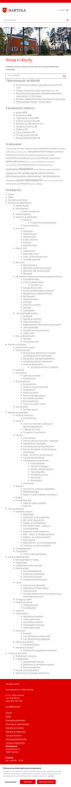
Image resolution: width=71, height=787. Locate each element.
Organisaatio (21, 562)
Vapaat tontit (21, 248)
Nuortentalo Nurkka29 (33, 398)
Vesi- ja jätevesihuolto (25, 336)
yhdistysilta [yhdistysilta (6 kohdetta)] (23, 183)
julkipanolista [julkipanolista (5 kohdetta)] (54, 158)
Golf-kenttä (36, 477)
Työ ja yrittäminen (24, 132)
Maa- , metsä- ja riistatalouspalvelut (39, 534)
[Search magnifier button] (67, 20)
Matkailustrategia (31, 491)
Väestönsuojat (29, 236)
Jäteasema (27, 273)
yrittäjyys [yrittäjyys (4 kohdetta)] (39, 184)
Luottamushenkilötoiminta (35, 579)
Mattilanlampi (29, 296)
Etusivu (11, 194)
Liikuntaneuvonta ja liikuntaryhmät (38, 446)
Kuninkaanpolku (38, 463)
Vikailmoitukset (22, 205)
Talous (18, 582)
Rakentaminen (21, 208)
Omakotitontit (29, 251)
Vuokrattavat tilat (23, 500)
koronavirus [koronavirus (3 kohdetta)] (34, 162)
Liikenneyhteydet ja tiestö (26, 313)
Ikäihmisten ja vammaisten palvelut (38, 664)
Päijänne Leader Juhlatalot (34, 503)
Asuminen (19, 228)
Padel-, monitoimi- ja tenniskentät (38, 455)
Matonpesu (28, 231)
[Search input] (34, 20)
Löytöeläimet (29, 310)
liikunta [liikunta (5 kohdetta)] (42, 169)
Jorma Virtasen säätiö (25, 347)
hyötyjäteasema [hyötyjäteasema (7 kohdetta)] (36, 151)
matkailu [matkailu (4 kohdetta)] (49, 169)
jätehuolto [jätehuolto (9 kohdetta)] (12, 161)
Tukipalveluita (21, 659)
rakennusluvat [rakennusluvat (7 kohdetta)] (34, 176)
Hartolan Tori (37, 285)
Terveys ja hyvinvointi (25, 135)
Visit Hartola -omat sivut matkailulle (38, 489)
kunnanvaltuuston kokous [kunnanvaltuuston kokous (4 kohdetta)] (43, 165)
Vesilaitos (27, 338)
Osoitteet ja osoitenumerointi (36, 330)
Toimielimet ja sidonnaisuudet (28, 565)
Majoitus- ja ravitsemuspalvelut (37, 537)
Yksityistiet (28, 316)
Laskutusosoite (30, 591)
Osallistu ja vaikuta (23, 602)
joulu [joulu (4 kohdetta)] (32, 158)
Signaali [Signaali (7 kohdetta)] (20, 180)
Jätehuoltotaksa (30, 265)
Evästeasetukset (10, 782)
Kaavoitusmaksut (30, 225)
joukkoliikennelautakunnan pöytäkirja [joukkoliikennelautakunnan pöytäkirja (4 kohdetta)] (41, 155)
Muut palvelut (29, 540)
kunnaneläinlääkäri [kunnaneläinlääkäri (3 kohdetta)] (11, 165)
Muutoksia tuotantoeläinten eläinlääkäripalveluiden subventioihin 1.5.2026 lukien (39, 94)
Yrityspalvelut (21, 551)
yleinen (19, 112)
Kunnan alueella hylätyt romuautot (38, 290)
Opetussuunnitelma (31, 375)
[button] (61, 10)
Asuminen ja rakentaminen (28, 123)
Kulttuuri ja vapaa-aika (26, 121)
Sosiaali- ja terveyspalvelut (27, 670)
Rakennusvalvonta (31, 211)
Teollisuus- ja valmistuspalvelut (37, 545)
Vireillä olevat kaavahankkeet (43, 222)
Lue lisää (51, 776)
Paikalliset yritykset (24, 511)
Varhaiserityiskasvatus (33, 364)
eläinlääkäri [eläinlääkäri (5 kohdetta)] (53, 148)
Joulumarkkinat (30, 418)
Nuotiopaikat (36, 480)
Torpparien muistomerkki (34, 432)
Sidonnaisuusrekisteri (32, 576)
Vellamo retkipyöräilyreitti (42, 469)
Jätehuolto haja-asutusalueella (36, 270)
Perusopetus (21, 372)
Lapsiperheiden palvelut (33, 661)
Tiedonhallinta (21, 613)
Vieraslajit (27, 302)
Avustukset (20, 630)
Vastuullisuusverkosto (18, 200)
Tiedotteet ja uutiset (25, 118)
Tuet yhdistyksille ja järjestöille (36, 639)
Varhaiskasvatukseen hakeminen (37, 361)
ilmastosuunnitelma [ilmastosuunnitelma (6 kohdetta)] (54, 151)
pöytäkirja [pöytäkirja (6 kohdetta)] (21, 176)
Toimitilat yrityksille (31, 259)
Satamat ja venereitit (32, 319)
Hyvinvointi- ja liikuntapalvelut (36, 517)
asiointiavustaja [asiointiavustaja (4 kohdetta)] (11, 148)
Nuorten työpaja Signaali (34, 395)
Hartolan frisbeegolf (40, 466)
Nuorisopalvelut (22, 381)
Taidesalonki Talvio (31, 429)
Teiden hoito (28, 333)
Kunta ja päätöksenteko (26, 138)
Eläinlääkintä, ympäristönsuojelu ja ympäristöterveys (38, 276)
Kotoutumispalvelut (31, 667)
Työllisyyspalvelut (23, 548)
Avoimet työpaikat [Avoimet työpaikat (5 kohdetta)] (25, 148)
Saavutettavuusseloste (33, 616)
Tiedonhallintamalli (31, 627)
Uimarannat (28, 483)
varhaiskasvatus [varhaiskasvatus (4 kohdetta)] (12, 184)
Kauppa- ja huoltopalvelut (34, 523)
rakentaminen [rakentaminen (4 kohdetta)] (11, 180)
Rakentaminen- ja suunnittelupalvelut (39, 542)
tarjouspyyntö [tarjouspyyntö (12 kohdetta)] (34, 180)
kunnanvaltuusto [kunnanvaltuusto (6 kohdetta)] (26, 164)
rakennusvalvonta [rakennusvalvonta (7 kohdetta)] (51, 176)
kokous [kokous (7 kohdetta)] (22, 161)
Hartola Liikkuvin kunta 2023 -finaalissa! (40, 440)
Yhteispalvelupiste (31, 644)
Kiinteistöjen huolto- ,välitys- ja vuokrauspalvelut (36, 527)
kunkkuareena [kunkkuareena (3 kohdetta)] (50, 162)
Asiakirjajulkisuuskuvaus (34, 625)
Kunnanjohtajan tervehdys (27, 559)
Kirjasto (18, 497)
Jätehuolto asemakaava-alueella (37, 268)
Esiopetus (19, 370)
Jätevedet (27, 307)
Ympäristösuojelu (30, 299)
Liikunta (19, 435)
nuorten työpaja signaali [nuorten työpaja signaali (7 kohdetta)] (25, 172)
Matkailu (19, 486)
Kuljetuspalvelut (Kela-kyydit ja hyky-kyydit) (42, 324)
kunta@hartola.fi (13, 706)
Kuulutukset (21, 115)
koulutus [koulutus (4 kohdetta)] (42, 162)
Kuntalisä (27, 633)
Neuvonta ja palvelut (24, 642)
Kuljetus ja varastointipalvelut (36, 531)
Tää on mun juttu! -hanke (34, 404)
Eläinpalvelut (28, 514)
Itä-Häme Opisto (30, 409)
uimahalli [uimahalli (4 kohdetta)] (56, 180)
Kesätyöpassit (29, 389)
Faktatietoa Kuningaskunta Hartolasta (40, 650)
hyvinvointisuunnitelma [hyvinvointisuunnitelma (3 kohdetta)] (20, 152)
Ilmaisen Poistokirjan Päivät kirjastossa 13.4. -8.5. (37, 90)
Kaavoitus (27, 219)
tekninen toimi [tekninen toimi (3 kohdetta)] (47, 180)
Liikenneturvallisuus (32, 321)
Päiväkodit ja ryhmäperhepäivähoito (39, 358)
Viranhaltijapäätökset (32, 571)
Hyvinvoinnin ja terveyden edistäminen (32, 673)
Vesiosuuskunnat (30, 341)
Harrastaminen (29, 384)
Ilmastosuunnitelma (32, 304)
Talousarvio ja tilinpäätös (34, 585)
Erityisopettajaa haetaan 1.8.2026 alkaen (33, 102)
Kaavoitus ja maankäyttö (26, 217)
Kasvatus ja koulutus (25, 126)
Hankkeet (19, 610)
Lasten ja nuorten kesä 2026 (35, 387)
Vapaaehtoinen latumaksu (34, 443)
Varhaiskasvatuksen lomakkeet (44, 367)
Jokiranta (27, 506)
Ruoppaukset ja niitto (32, 287)
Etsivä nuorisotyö (30, 392)
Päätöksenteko (22, 568)
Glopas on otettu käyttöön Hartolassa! (40, 494)
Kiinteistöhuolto (30, 245)
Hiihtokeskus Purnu (39, 474)
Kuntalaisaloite (29, 608)
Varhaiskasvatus (22, 350)
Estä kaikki (28, 782)
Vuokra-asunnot (30, 239)
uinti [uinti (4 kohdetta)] (61, 180)
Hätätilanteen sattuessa (26, 656)
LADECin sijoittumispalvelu (34, 554)
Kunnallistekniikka (31, 279)
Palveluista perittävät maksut (36, 588)
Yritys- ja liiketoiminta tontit (35, 256)
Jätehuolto (20, 262)
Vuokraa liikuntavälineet (33, 457)
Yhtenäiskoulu (29, 378)
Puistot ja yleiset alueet (33, 282)
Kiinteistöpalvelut (23, 214)
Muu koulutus (21, 406)
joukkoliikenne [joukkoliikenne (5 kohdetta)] (20, 155)
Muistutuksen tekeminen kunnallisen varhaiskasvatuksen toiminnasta (39, 354)
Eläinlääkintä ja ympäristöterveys (37, 293)
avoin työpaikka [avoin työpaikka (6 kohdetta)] (40, 148)
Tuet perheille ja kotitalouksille (36, 636)
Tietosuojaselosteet (32, 619)
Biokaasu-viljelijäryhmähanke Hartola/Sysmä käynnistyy (40, 99)
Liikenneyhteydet (30, 327)
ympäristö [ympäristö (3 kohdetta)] (32, 184)
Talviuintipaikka (38, 472)
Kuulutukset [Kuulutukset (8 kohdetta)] (12, 169)
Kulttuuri (19, 421)
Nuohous (27, 242)
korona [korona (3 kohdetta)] (28, 162)
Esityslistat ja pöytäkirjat (33, 574)
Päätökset (20, 129)
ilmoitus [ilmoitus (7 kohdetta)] (10, 154)
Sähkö (10, 197)
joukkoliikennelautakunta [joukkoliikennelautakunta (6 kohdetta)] (18, 158)
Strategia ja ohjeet (23, 599)
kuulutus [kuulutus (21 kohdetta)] (26, 168)
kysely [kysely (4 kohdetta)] (36, 169)
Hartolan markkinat (24, 415)
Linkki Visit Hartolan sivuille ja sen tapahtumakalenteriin (38, 425)
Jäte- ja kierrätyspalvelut (33, 520)
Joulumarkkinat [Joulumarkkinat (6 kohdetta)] (41, 158)
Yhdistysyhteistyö (30, 605)
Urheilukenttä (29, 438)
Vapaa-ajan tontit (30, 253)
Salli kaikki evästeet (46, 782)
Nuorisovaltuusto (31, 401)
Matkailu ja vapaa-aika (18, 412)
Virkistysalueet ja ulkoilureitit (36, 460)
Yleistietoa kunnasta (24, 647)
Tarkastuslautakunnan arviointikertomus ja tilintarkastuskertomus (42, 595)
